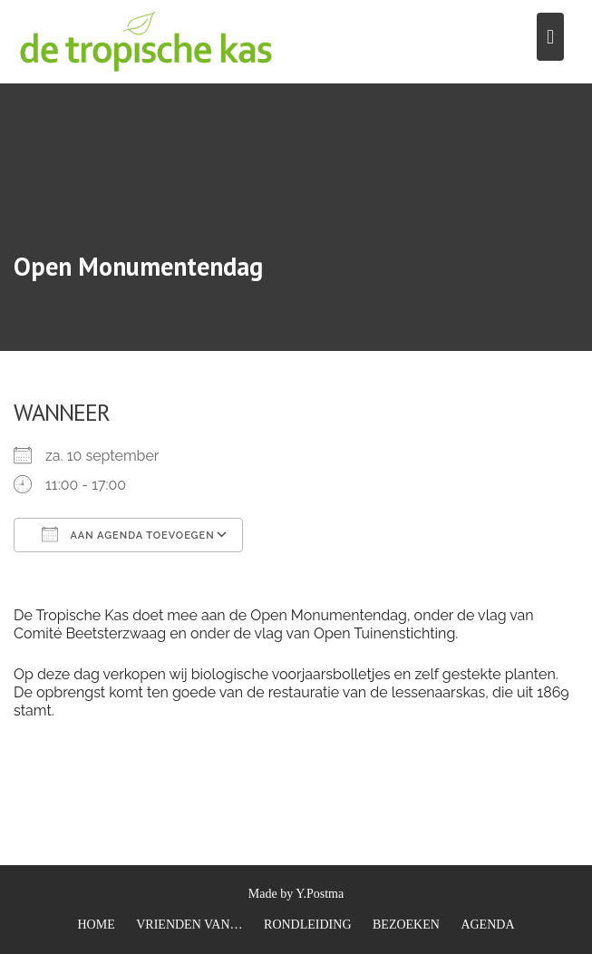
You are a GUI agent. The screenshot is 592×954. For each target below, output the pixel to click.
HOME (96, 924)
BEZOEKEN (406, 924)
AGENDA (487, 924)
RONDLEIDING (307, 924)
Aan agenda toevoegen (128, 534)
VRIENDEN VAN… (189, 924)
